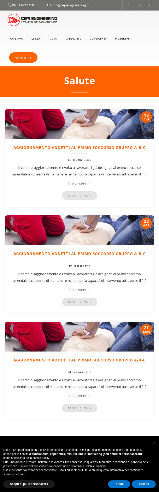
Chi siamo (16, 38)
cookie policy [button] (41, 458)
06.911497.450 (23, 5)
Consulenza (98, 38)
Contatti (23, 57)
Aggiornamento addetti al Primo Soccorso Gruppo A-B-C (79, 147)
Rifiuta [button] (119, 484)
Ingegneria (122, 38)
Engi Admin (78, 183)
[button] (153, 443)
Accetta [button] (144, 484)
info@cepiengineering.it (70, 5)
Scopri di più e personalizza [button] (29, 484)
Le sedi (35, 38)
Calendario (74, 38)
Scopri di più (79, 195)
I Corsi (53, 38)
